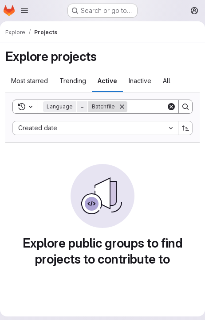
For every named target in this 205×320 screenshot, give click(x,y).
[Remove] (122, 106)
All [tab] (166, 80)
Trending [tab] (72, 80)
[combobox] (95, 128)
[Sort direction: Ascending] (185, 128)
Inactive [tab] (140, 80)
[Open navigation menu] (24, 11)
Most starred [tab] (29, 80)
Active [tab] (107, 80)
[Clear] (171, 106)
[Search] (185, 107)
